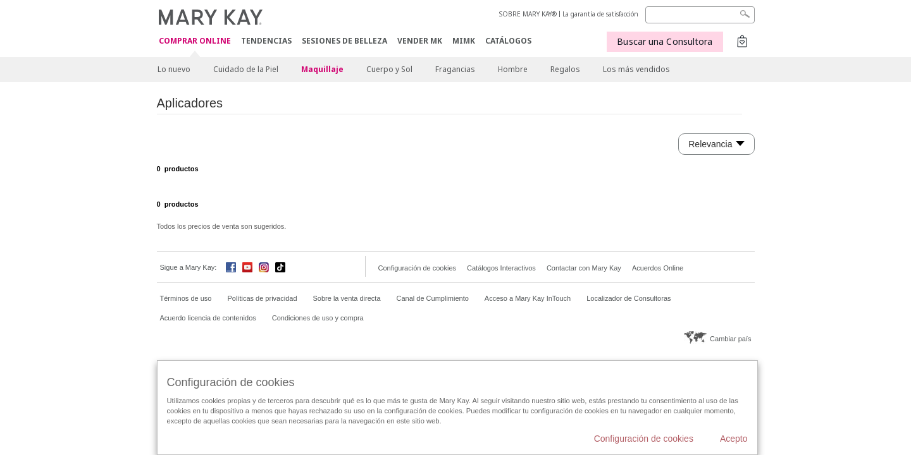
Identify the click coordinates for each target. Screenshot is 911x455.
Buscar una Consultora (664, 41)
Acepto (734, 439)
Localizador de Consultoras (628, 298)
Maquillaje (322, 69)
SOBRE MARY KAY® (528, 13)
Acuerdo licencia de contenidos (208, 318)
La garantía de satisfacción (600, 13)
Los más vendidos (636, 69)
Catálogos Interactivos (501, 268)
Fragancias (455, 69)
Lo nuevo (174, 69)
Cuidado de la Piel (245, 69)
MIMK (463, 41)
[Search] (700, 14)
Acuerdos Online (657, 268)
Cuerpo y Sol (389, 69)
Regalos (565, 69)
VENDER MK (419, 41)
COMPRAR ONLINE (195, 41)
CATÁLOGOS (508, 41)
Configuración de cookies (417, 268)
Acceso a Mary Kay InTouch (528, 298)
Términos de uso (186, 298)
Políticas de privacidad (262, 298)
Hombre (513, 69)
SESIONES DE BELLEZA (344, 41)
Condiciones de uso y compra (318, 318)
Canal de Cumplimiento (433, 298)
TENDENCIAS (266, 41)
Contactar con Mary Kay (584, 268)
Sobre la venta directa (347, 298)
